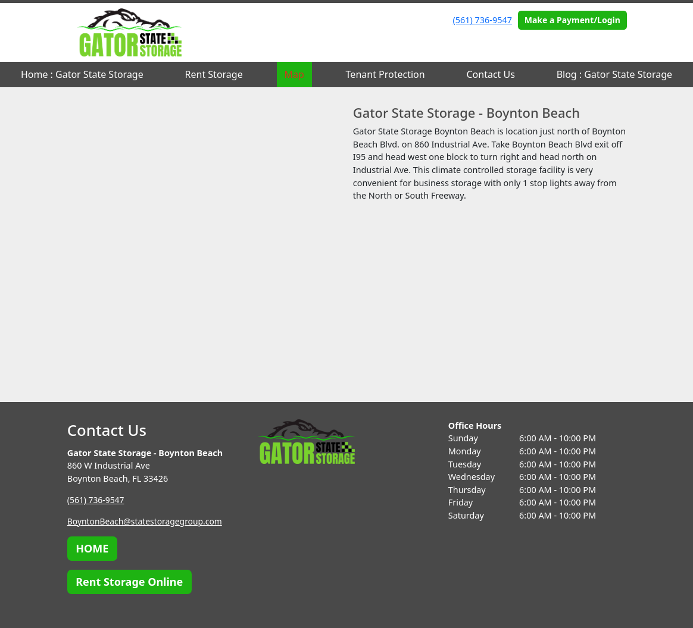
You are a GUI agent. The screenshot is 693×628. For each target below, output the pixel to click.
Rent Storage (214, 74)
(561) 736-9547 (482, 20)
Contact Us (490, 74)
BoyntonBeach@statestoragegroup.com (147, 521)
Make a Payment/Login (572, 20)
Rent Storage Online (129, 581)
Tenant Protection (385, 74)
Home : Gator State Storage (82, 74)
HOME (92, 548)
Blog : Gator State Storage (614, 74)
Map (294, 74)
